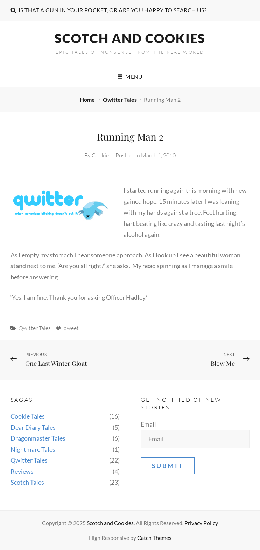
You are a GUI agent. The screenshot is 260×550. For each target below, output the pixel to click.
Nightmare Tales (32, 449)
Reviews (22, 471)
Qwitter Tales (120, 99)
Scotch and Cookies (130, 38)
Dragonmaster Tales (37, 438)
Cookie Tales (27, 416)
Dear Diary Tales (33, 427)
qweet (71, 327)
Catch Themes (154, 537)
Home (88, 99)
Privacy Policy (201, 523)
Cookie (100, 155)
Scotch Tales (27, 482)
